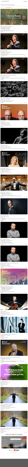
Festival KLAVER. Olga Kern (5, 168)
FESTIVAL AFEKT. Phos (4, 145)
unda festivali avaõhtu (4, 381)
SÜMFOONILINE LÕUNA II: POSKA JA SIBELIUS (8, 334)
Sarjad (12, 7)
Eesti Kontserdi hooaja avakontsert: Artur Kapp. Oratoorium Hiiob (10, 357)
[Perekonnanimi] (15, 439)
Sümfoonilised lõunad (3, 332)
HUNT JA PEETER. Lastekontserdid (6, 26)
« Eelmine (7, 434)
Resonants (2, 143)
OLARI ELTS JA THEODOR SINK (6, 98)
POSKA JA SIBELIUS (4, 311)
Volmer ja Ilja (3, 121)
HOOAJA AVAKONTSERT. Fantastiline (6, 404)
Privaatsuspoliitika (4, 446)
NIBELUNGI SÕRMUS (4, 50)
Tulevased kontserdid (3, 7)
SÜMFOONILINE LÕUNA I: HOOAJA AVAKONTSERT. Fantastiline (11, 428)
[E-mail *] (19, 439)
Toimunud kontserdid (8, 7)
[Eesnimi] (12, 439)
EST (24, 1)
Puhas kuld (2, 237)
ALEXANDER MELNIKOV (5, 215)
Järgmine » (20, 434)
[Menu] (25, 1)
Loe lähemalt (2, 79)
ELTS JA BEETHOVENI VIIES (5, 239)
